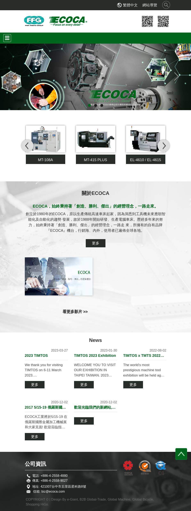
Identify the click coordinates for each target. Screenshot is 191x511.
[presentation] (27, 146)
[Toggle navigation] (7, 38)
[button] (14, 77)
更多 (95, 243)
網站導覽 (149, 5)
